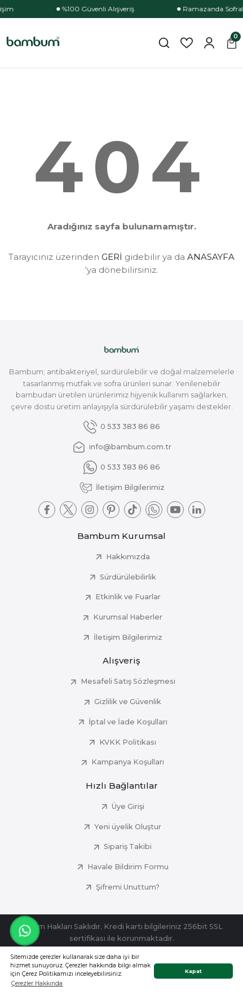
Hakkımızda (128, 556)
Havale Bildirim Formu (128, 867)
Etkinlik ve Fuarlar (128, 596)
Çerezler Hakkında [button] (37, 983)
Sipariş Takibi (128, 846)
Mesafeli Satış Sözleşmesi (128, 681)
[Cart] (231, 43)
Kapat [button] (193, 971)
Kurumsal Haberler (127, 617)
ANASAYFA (211, 256)
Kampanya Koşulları (127, 762)
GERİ (111, 256)
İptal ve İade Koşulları (128, 722)
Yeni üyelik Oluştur (127, 826)
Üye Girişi (128, 806)
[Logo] (33, 43)
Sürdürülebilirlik (128, 577)
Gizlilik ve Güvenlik (127, 701)
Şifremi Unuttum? (128, 887)
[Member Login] (209, 43)
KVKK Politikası (127, 742)
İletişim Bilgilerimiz (128, 637)
